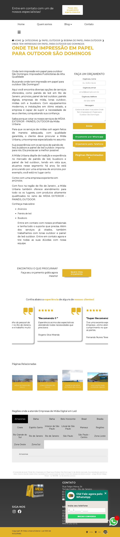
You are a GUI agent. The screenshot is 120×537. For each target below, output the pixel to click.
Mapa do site (70, 523)
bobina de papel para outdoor (83, 40)
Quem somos (44, 24)
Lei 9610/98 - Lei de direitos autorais (62, 476)
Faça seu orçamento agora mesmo (72, 10)
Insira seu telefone (78, 506)
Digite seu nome (89, 79)
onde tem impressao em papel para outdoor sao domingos (48, 44)
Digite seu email (89, 88)
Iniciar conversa (87, 516)
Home (21, 24)
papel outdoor (51, 40)
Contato (89, 24)
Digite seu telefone (89, 97)
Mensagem (89, 105)
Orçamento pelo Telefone (89, 144)
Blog (67, 24)
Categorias (31, 40)
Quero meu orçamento (77, 273)
